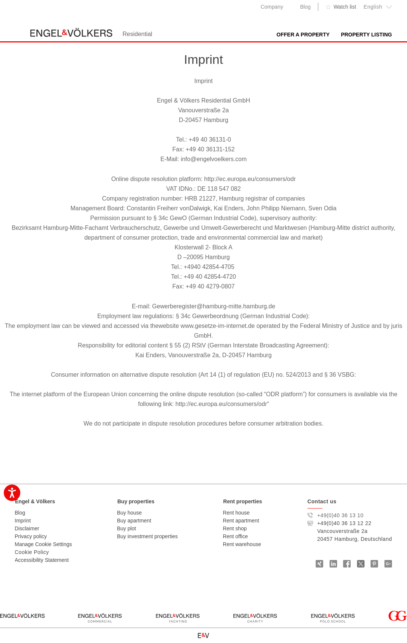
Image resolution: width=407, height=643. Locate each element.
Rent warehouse (242, 544)
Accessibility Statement (42, 560)
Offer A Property (303, 35)
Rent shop (235, 528)
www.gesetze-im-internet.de (218, 326)
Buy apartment (134, 521)
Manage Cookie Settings (43, 544)
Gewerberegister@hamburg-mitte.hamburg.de (213, 306)
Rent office (235, 536)
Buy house (129, 513)
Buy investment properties (147, 536)
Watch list (344, 7)
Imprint (23, 521)
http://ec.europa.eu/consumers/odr (250, 179)
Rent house (236, 513)
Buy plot (126, 528)
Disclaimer (27, 528)
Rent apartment (241, 521)
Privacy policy (31, 536)
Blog (305, 7)
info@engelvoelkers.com (214, 159)
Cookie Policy (32, 552)
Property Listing (366, 35)
